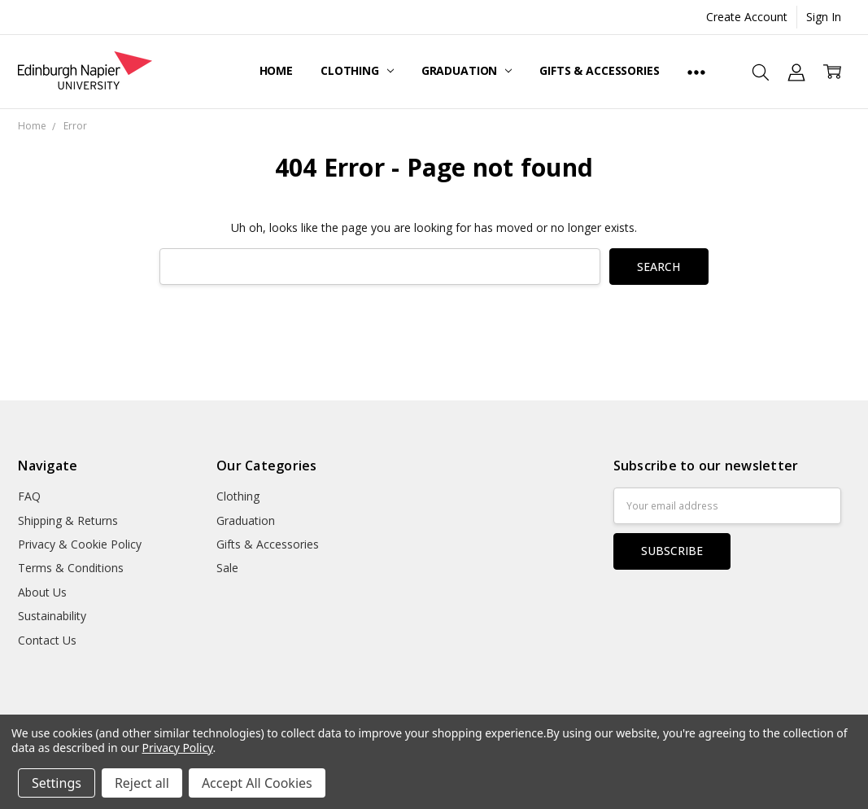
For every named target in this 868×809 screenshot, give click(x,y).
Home (276, 70)
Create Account (746, 16)
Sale (227, 567)
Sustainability (52, 615)
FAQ (29, 496)
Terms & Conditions (71, 567)
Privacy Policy (177, 747)
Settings (56, 783)
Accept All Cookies (257, 783)
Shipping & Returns (68, 520)
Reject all (142, 783)
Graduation (466, 70)
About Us (42, 592)
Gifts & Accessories (599, 70)
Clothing (357, 70)
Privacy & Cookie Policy (80, 544)
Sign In (823, 16)
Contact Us (47, 640)
